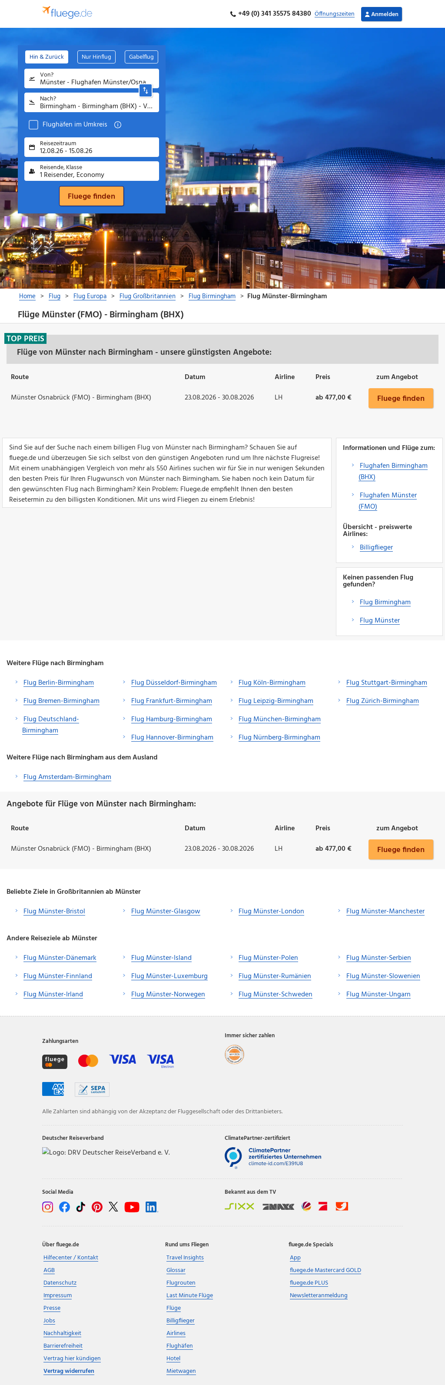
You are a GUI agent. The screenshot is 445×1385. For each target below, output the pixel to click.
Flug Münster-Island (161, 958)
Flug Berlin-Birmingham (58, 683)
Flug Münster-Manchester (385, 911)
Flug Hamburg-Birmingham (171, 719)
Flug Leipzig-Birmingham (276, 701)
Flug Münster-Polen (268, 958)
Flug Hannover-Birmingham (172, 737)
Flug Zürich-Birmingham (382, 701)
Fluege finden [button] (401, 398)
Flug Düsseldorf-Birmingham (174, 683)
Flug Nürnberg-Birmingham (279, 737)
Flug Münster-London (271, 911)
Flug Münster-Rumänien (275, 976)
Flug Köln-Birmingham (272, 683)
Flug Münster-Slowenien (383, 976)
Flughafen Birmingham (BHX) (393, 471)
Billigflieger (376, 547)
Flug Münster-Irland (53, 994)
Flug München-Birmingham (280, 719)
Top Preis (25, 338)
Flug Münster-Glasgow (165, 911)
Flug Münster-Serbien (378, 958)
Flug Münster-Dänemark (59, 958)
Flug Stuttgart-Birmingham (386, 683)
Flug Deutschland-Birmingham (50, 725)
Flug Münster (380, 620)
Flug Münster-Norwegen (168, 994)
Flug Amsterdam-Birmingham (67, 777)
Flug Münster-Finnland (57, 976)
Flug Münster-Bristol (54, 911)
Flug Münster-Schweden (275, 994)
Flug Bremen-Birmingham (61, 701)
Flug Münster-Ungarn (378, 994)
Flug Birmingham (385, 602)
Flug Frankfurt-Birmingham (171, 701)
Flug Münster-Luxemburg (169, 976)
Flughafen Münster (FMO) (388, 501)
